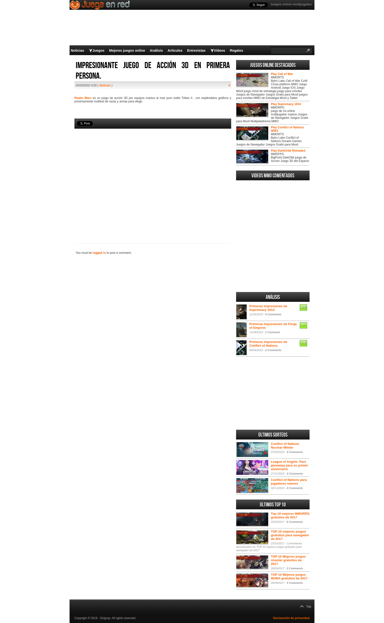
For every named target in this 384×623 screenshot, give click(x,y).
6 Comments (295, 521)
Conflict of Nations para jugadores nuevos (289, 481)
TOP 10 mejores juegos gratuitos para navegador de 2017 (290, 535)
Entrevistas (196, 50)
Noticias (77, 50)
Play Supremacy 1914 (286, 104)
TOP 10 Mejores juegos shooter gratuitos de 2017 (288, 560)
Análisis (156, 50)
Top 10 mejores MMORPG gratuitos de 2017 (290, 515)
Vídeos (219, 50)
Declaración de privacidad (291, 618)
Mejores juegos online (127, 50)
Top (308, 606)
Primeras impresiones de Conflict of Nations (268, 343)
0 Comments (273, 314)
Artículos (175, 50)
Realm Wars (83, 98)
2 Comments (273, 350)
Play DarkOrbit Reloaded (288, 150)
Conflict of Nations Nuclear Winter (285, 445)
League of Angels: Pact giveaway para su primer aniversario (289, 465)
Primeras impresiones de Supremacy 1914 (268, 308)
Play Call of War (282, 74)
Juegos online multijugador (291, 4)
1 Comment (272, 332)
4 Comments (295, 582)
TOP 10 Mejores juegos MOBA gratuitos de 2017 (289, 576)
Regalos (236, 50)
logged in (99, 253)
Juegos (98, 50)
